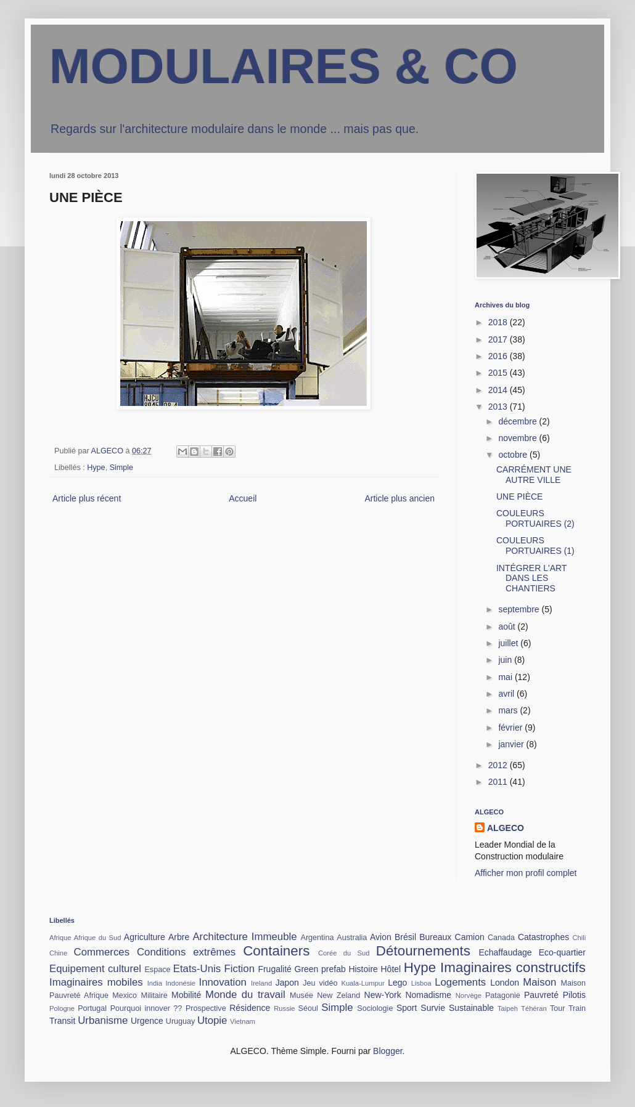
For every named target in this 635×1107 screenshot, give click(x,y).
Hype (96, 467)
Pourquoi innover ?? (146, 1008)
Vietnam (242, 1021)
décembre (518, 421)
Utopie (212, 1020)
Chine (58, 953)
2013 (499, 407)
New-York (382, 995)
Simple (122, 467)
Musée (301, 995)
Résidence (249, 1008)
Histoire (362, 969)
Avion (380, 937)
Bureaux (435, 937)
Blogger (387, 1051)
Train (577, 1008)
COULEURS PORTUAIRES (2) (535, 518)
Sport (406, 1008)
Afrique (60, 937)
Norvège (468, 995)
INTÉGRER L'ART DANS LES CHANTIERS (531, 578)
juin (506, 660)
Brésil (405, 937)
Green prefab (320, 969)
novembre (518, 438)
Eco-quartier (562, 952)
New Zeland (338, 995)
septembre (519, 609)
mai (506, 677)
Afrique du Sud (97, 937)
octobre (514, 455)
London (504, 982)
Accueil (242, 498)
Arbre (178, 937)
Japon (287, 982)
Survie (432, 1008)
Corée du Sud (344, 953)
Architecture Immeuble (244, 937)
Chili (579, 937)
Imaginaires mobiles (96, 982)
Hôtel (391, 969)
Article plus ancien (399, 498)
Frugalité (274, 969)
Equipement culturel (95, 969)
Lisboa (421, 983)
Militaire (154, 995)
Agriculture (144, 937)
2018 (499, 322)
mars (509, 710)
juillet (509, 643)
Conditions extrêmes (186, 952)
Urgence (147, 1021)
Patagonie (502, 995)
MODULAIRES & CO (283, 66)
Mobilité (186, 995)
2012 (499, 765)
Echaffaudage (504, 952)
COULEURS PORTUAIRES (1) (535, 545)
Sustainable (471, 1008)
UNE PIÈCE (519, 496)
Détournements (423, 951)
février (511, 727)
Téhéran (534, 1008)
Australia (352, 937)
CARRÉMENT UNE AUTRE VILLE (534, 474)
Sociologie (375, 1008)
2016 (499, 356)
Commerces (101, 952)
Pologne (62, 1008)
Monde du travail (245, 994)
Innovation (223, 982)
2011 (499, 782)
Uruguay (180, 1021)
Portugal (92, 1008)
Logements (460, 982)
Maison (539, 982)
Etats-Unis (197, 969)
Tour (557, 1008)
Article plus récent (86, 498)
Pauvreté (541, 995)
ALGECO (505, 828)
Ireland (261, 983)
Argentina (317, 937)
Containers (276, 951)
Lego (397, 982)
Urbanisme (103, 1020)
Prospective (206, 1008)
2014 (499, 390)
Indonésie (180, 983)
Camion (470, 937)
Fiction (239, 969)
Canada (501, 937)
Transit (62, 1021)
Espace (157, 969)
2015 (499, 373)
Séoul (308, 1008)
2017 (499, 339)
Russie (284, 1008)
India (154, 983)
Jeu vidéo (320, 983)
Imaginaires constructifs (513, 967)
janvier (512, 744)
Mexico (124, 995)
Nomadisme (428, 995)
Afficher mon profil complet (525, 873)
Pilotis (574, 995)
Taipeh (508, 1008)
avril (507, 694)
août (507, 626)
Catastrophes (543, 937)
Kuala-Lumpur (362, 983)
